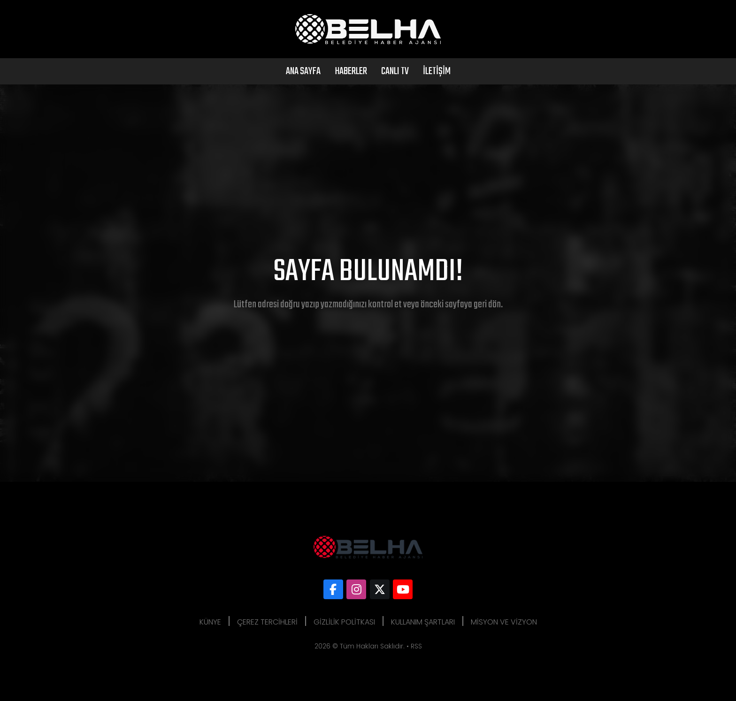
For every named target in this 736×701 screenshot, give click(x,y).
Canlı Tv (395, 71)
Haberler (351, 71)
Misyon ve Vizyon (504, 622)
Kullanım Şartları (423, 622)
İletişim (437, 71)
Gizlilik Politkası (344, 622)
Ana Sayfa (303, 71)
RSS (416, 646)
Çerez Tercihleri (267, 622)
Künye (210, 622)
